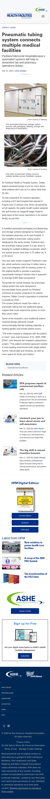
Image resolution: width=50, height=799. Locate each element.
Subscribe (25, 656)
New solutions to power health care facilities (34, 545)
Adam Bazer (39, 428)
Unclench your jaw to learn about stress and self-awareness (32, 421)
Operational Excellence (18, 367)
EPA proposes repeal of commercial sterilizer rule (33, 386)
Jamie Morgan (21, 71)
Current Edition (25, 516)
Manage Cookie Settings (30, 749)
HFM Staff (38, 394)
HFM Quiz (25, 530)
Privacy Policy (23, 742)
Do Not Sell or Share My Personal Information (23, 745)
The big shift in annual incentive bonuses (32, 452)
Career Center (25, 611)
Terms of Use (10, 749)
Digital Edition (25, 483)
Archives (25, 523)
